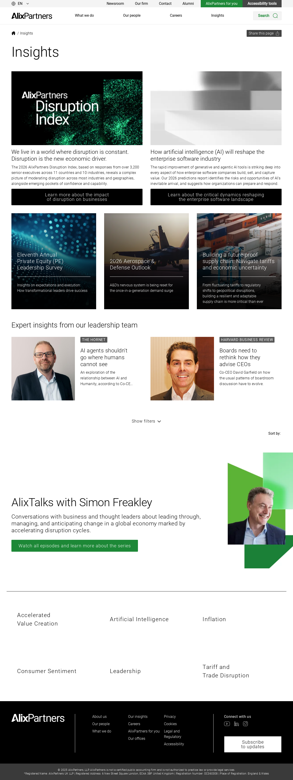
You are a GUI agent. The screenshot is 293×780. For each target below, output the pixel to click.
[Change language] (20, 3)
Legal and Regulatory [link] (172, 734)
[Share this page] (264, 33)
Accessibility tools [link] (262, 3)
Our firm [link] (141, 3)
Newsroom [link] (115, 3)
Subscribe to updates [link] (252, 744)
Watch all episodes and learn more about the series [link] (74, 545)
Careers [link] (176, 15)
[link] (31, 16)
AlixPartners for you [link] (222, 3)
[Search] (267, 15)
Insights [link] (217, 15)
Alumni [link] (188, 3)
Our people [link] (131, 15)
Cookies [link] (170, 724)
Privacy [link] (170, 716)
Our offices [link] (136, 738)
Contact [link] (165, 3)
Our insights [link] (138, 716)
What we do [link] (84, 15)
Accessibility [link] (174, 744)
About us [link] (99, 716)
